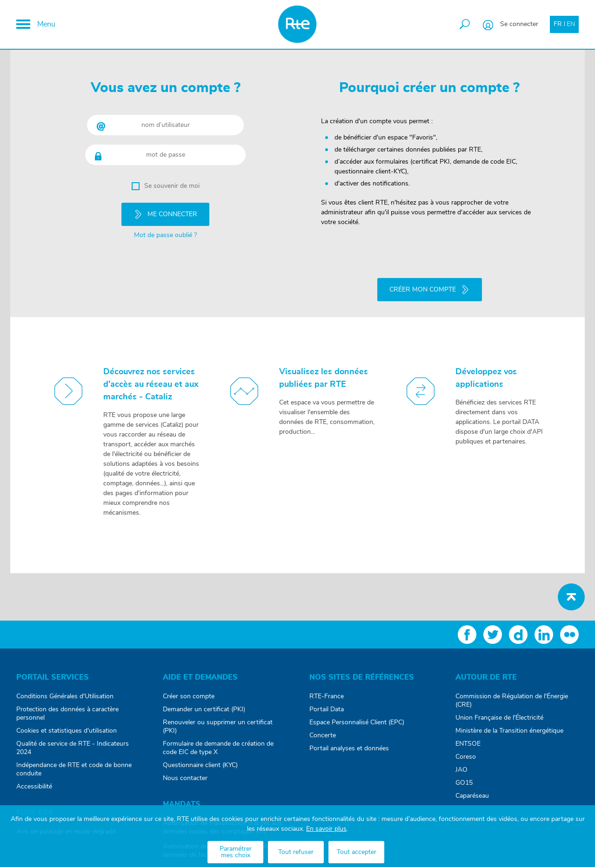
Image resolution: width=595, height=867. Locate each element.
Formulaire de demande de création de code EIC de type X (218, 743)
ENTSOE (468, 739)
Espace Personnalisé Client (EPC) (356, 718)
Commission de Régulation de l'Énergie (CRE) (511, 696)
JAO (461, 765)
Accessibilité (34, 782)
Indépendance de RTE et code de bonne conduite (74, 765)
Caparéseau (472, 791)
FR (558, 24)
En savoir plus (326, 829)
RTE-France (326, 692)
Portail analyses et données (349, 744)
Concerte (322, 731)
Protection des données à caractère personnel (67, 709)
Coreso (465, 752)
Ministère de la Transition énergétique (509, 726)
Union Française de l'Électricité (499, 713)
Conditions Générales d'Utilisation (65, 692)
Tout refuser (296, 852)
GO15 (464, 778)
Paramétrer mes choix (236, 852)
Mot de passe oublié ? (165, 233)
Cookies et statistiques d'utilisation (66, 726)
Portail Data (326, 705)
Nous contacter (185, 774)
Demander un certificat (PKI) (204, 705)
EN (571, 24)
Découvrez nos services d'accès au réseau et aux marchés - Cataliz (151, 380)
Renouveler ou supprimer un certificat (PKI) (218, 722)
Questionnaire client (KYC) (200, 761)
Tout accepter (356, 852)
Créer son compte (188, 692)
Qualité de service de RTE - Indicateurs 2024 (72, 743)
